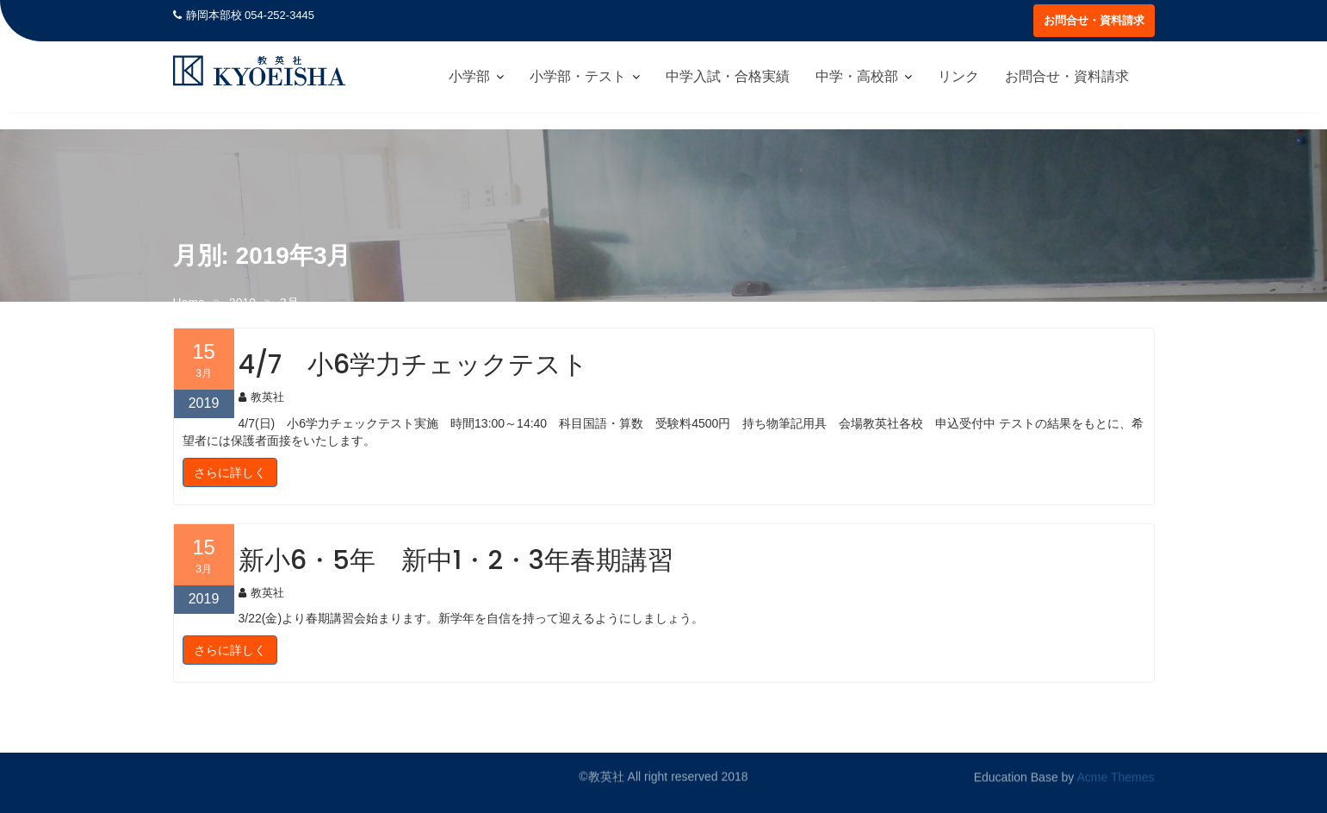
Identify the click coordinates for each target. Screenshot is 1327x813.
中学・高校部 (856, 76)
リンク (958, 76)
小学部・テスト (578, 76)
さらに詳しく (230, 472)
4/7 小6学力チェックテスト (413, 365)
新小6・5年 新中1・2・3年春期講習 (456, 560)
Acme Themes (1116, 777)
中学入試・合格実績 (728, 76)
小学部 (469, 76)
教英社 (261, 397)
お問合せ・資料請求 (1094, 20)
